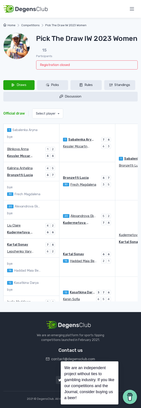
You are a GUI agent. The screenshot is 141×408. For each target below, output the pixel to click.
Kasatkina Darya (82, 292)
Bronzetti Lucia (76, 178)
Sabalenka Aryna (81, 139)
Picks (52, 85)
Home (9, 25)
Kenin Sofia (71, 299)
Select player (46, 113)
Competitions (30, 25)
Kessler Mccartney (76, 146)
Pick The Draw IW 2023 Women (65, 25)
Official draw (14, 113)
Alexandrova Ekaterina (83, 216)
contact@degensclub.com (70, 359)
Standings (119, 85)
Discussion (70, 96)
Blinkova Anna (18, 149)
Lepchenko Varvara (20, 251)
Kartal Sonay (17, 245)
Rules (86, 85)
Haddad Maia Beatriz (83, 261)
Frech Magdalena (83, 185)
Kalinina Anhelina (20, 168)
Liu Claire (14, 225)
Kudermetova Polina (76, 223)
